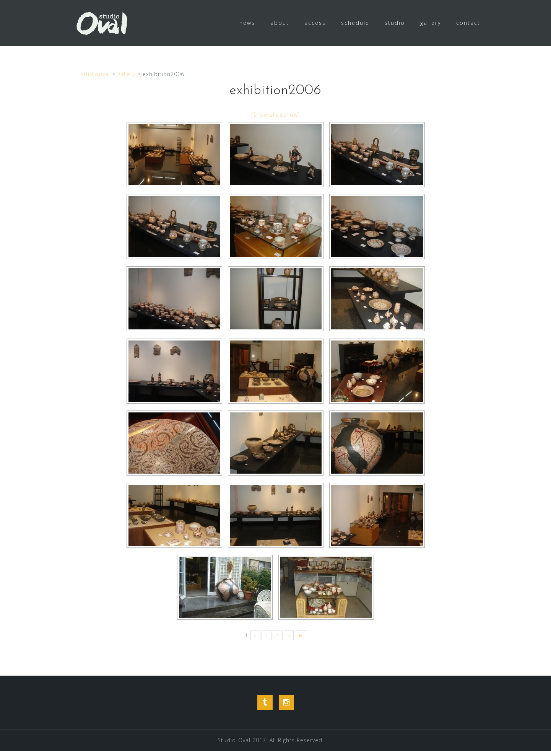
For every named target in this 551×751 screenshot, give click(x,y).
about (279, 22)
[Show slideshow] (275, 114)
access (315, 22)
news (247, 22)
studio (395, 22)
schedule (355, 22)
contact (468, 22)
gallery (430, 22)
